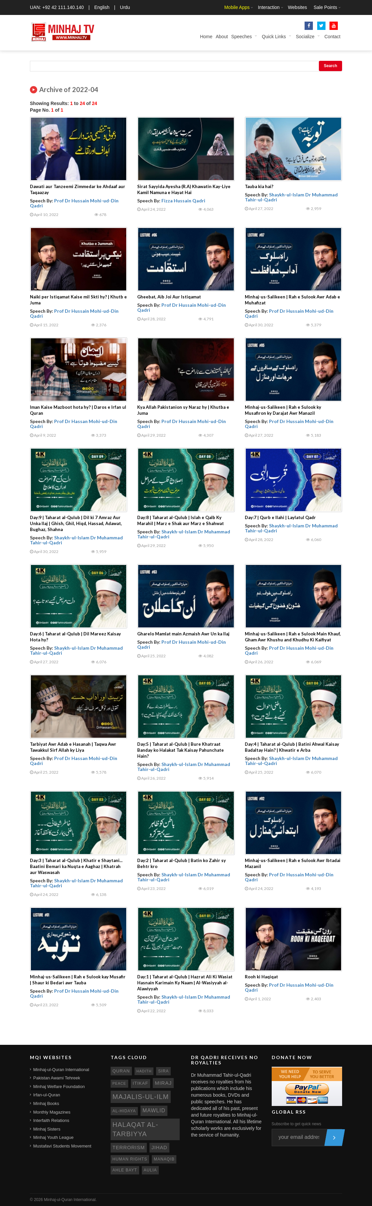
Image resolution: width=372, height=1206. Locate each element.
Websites (297, 7)
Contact (332, 36)
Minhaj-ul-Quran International (61, 1069)
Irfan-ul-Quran (46, 1094)
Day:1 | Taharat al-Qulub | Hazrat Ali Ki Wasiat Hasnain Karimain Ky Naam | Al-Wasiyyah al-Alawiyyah (184, 982)
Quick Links (274, 36)
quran (121, 1070)
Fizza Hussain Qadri (183, 200)
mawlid (153, 1110)
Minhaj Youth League (53, 1137)
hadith (144, 1071)
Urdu (125, 7)
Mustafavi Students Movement (62, 1146)
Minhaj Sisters (46, 1129)
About (222, 36)
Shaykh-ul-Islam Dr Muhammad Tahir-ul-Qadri (291, 197)
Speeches (241, 36)
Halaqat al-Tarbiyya (135, 1129)
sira (163, 1071)
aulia (150, 1170)
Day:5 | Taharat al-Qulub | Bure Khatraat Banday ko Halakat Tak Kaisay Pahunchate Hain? (180, 750)
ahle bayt (125, 1170)
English (102, 7)
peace (119, 1083)
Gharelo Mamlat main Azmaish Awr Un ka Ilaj (183, 633)
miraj (163, 1083)
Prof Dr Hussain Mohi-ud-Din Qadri (74, 203)
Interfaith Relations (51, 1120)
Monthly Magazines (51, 1112)
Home (206, 36)
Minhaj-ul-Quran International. (70, 1199)
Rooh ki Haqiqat (261, 976)
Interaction (268, 7)
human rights (130, 1159)
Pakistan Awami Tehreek (56, 1077)
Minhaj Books (46, 1103)
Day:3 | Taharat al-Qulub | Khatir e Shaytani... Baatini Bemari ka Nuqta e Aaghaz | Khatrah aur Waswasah (76, 866)
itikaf (140, 1083)
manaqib (164, 1159)
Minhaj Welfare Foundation (59, 1086)
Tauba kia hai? (259, 186)
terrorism (129, 1147)
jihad (159, 1147)
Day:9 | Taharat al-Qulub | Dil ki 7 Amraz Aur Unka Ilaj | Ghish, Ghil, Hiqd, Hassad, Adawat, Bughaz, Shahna (76, 523)
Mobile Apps (236, 7)
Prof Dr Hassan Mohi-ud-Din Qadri (73, 423)
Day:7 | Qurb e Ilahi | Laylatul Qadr (280, 517)
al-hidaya (124, 1111)
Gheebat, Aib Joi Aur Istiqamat (169, 296)
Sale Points (325, 7)
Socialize (305, 36)
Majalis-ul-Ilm (141, 1096)
